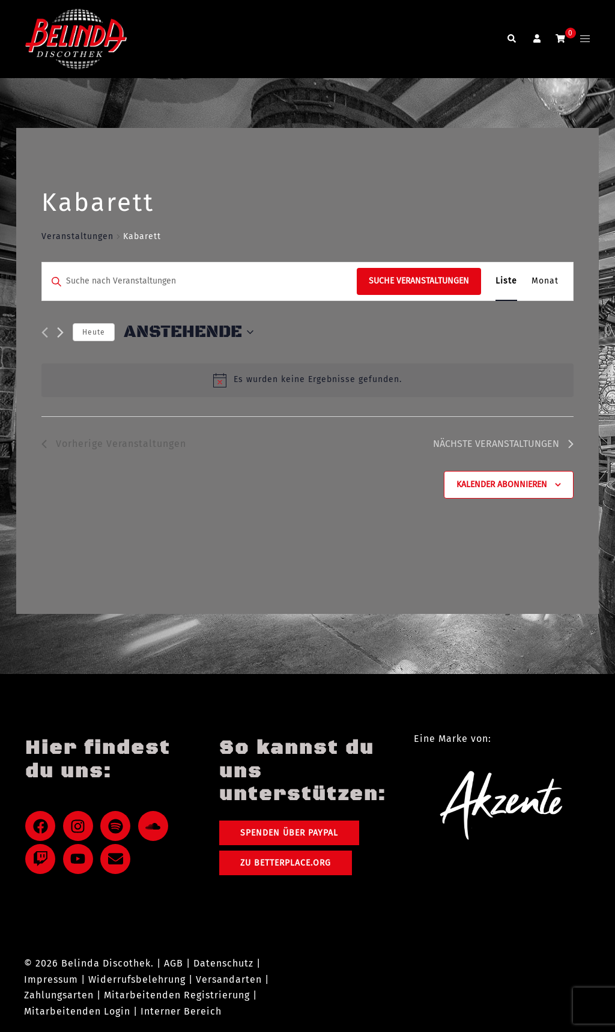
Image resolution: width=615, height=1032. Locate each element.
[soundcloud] (155, 826)
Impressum (51, 979)
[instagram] (80, 826)
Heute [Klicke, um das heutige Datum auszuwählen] (93, 332)
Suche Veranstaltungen (419, 281)
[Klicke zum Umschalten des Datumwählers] (188, 332)
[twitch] (42, 859)
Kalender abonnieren (501, 484)
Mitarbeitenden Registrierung (177, 995)
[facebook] (42, 826)
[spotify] (117, 826)
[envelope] (117, 859)
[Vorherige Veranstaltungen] (44, 332)
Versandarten (229, 979)
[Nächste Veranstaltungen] (60, 332)
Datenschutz (223, 963)
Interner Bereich (181, 1011)
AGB (173, 963)
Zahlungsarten (59, 995)
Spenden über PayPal (289, 833)
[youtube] (80, 859)
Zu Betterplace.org (285, 863)
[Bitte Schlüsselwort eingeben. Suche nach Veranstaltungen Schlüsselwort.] (199, 281)
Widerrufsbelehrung (137, 979)
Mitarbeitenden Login (77, 1011)
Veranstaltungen (77, 236)
